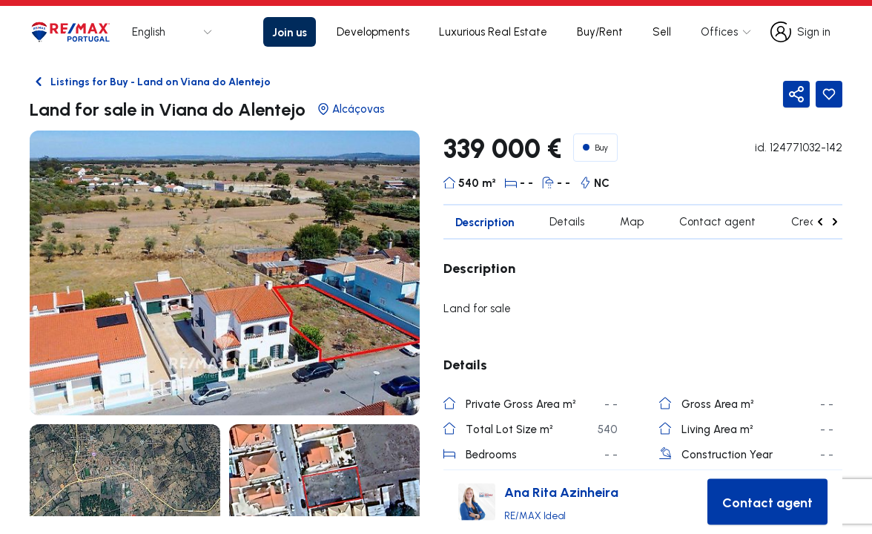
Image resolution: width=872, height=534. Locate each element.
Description (484, 221)
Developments (373, 31)
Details (566, 221)
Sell (662, 31)
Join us (289, 31)
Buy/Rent (600, 31)
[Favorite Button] (829, 94)
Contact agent (717, 221)
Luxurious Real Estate (493, 31)
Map (632, 221)
